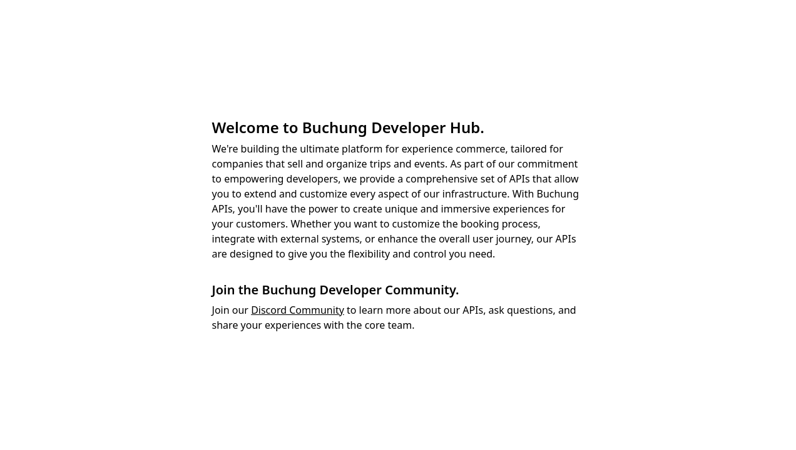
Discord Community (297, 310)
